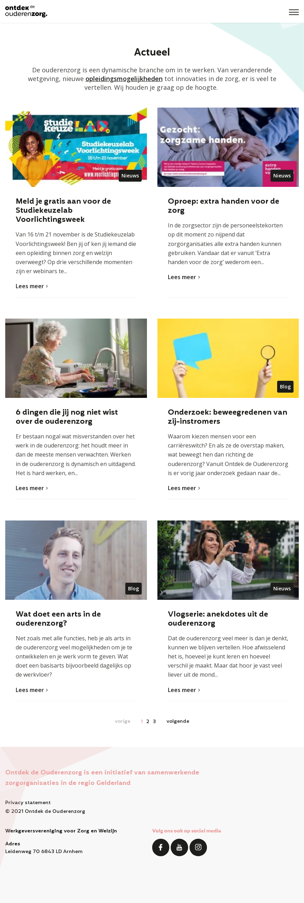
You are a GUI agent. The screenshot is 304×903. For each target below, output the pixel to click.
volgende (177, 721)
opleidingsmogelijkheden (124, 78)
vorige (122, 721)
